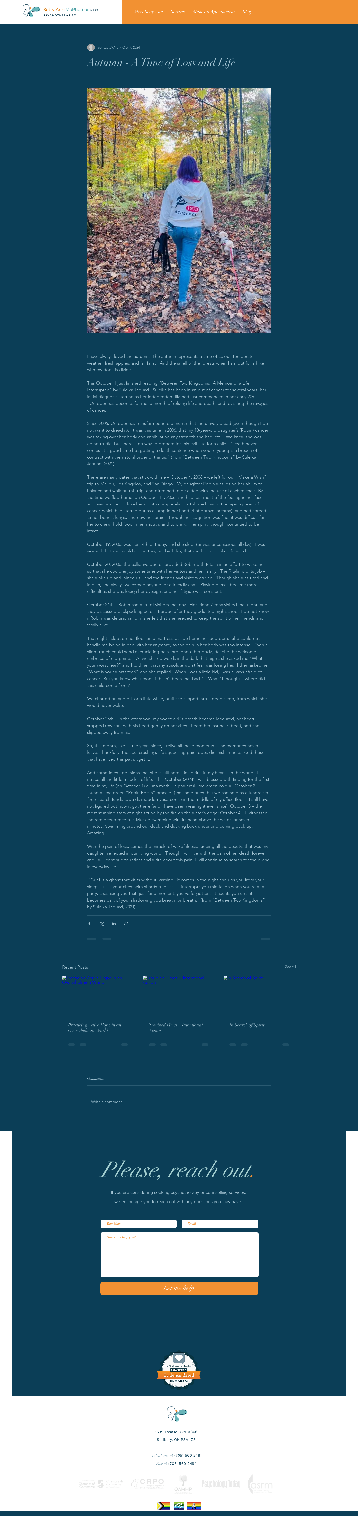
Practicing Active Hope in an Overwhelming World (94, 1027)
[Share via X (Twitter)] (101, 923)
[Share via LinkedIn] (113, 923)
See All (290, 966)
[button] (178, 12)
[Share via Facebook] (89, 923)
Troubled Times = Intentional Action (176, 1027)
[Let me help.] (179, 1288)
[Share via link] (126, 923)
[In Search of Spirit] (260, 996)
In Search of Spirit (246, 1025)
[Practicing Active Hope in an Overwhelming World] (98, 996)
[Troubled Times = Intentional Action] (179, 996)
